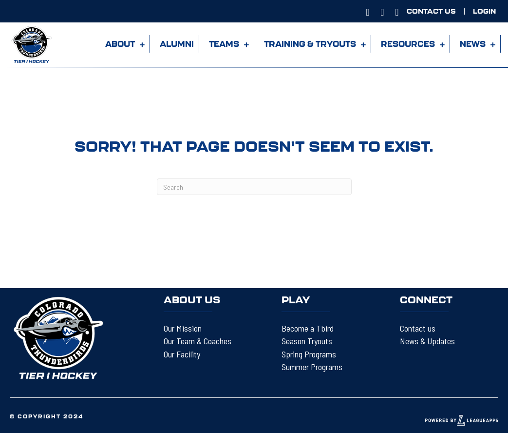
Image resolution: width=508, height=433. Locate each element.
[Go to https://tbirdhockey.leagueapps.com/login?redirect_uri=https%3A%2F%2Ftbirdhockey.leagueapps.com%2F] (484, 11)
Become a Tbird (308, 328)
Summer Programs (312, 366)
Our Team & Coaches (197, 340)
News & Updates (427, 340)
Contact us (417, 328)
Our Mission (183, 328)
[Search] (254, 186)
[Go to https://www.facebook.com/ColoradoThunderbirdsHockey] (382, 11)
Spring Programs (309, 354)
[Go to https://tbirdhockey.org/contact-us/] (431, 11)
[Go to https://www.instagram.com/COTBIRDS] (368, 11)
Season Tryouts (307, 340)
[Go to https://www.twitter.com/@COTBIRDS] (397, 11)
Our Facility (182, 354)
